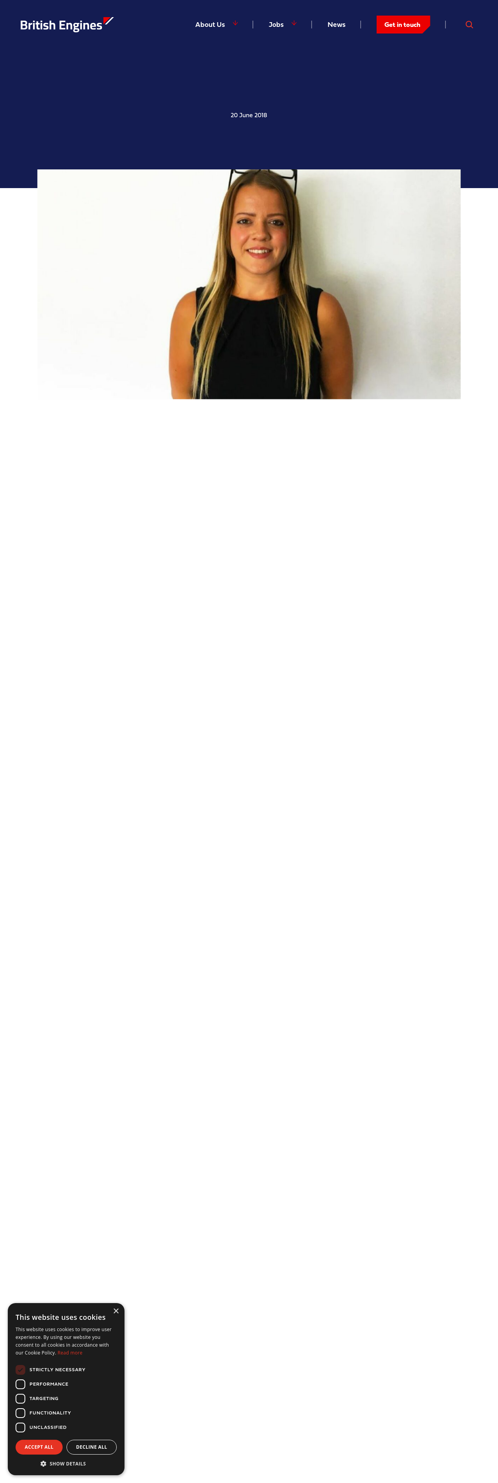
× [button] (116, 1311)
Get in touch (402, 24)
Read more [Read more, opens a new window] (70, 1352)
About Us (210, 24)
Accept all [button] (39, 1447)
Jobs (276, 24)
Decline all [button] (91, 1447)
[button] (66, 1463)
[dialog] (66, 1389)
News (336, 24)
